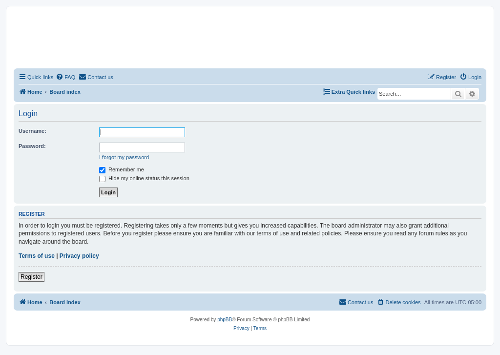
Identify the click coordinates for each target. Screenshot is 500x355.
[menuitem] (65, 77)
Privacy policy (79, 255)
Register (31, 276)
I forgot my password (124, 157)
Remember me (121, 169)
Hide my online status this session (144, 178)
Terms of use (37, 255)
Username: (32, 131)
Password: (32, 146)
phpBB (224, 319)
